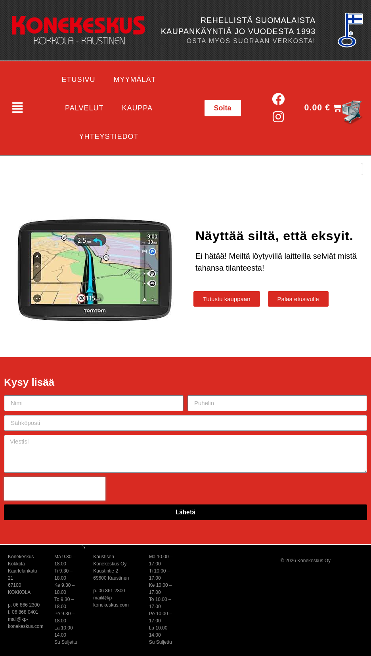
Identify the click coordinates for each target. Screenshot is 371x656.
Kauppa (137, 108)
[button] (17, 108)
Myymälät (135, 79)
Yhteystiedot (109, 136)
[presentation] (54, 489)
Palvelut (84, 108)
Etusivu (79, 79)
